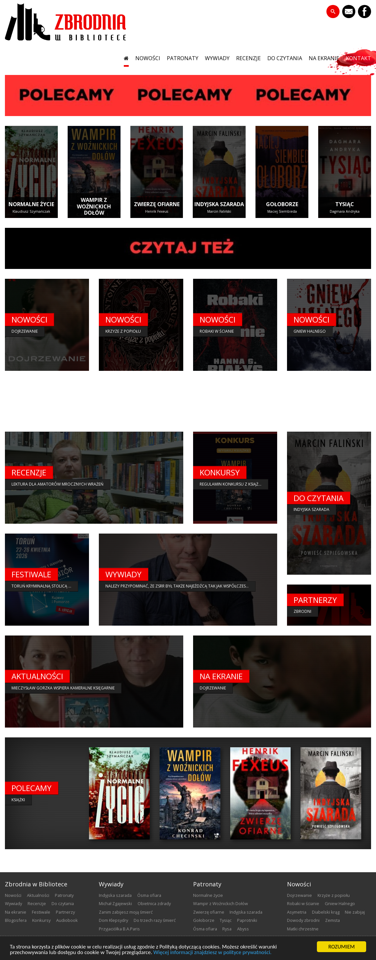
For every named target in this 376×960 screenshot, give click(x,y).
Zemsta (332, 920)
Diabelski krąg (326, 912)
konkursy (41, 920)
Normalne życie (208, 895)
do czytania (284, 58)
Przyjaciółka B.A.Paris (119, 929)
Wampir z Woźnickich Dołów (220, 903)
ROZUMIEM (341, 946)
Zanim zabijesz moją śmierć (126, 912)
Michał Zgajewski (115, 903)
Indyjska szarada (115, 895)
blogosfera (16, 920)
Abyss (243, 929)
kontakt (358, 58)
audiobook (67, 920)
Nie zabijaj (355, 912)
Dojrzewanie (299, 895)
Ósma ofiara (149, 895)
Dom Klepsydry (113, 920)
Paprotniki (247, 920)
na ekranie (324, 58)
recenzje (248, 58)
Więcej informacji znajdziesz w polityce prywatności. (212, 952)
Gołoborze (203, 920)
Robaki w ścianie (303, 903)
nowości (147, 58)
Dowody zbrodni (303, 920)
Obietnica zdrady (154, 903)
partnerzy (65, 912)
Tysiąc (226, 920)
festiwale (41, 912)
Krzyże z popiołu (334, 895)
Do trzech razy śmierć (155, 920)
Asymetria (296, 912)
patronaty (182, 58)
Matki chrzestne (303, 929)
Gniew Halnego (340, 903)
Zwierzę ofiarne (208, 912)
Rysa (227, 929)
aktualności (38, 895)
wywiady (217, 58)
